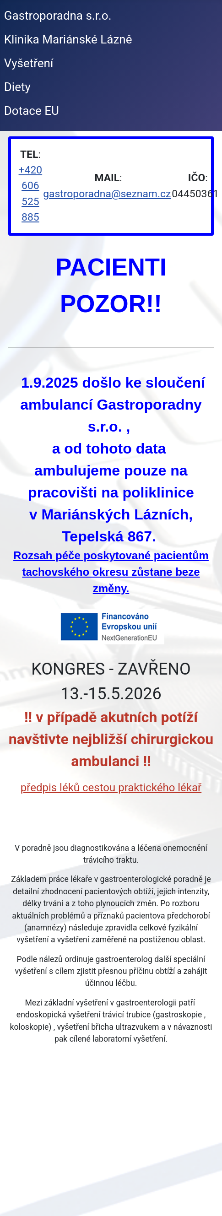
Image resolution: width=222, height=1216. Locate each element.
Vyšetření (29, 63)
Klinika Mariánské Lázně (68, 39)
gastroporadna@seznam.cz (107, 194)
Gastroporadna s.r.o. (58, 15)
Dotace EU (31, 111)
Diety (17, 87)
